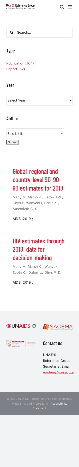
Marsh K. (35, 197)
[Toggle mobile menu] (70, 7)
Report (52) (15, 69)
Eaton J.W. (53, 197)
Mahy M (19, 197)
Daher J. (35, 272)
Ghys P (18, 203)
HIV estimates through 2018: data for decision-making (38, 249)
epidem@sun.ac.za (58, 372)
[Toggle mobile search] (62, 7)
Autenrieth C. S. (25, 209)
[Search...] (39, 32)
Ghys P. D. (52, 272)
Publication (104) (20, 63)
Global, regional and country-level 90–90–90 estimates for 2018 (38, 179)
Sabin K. (51, 203)
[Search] (11, 32)
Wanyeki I (34, 203)
